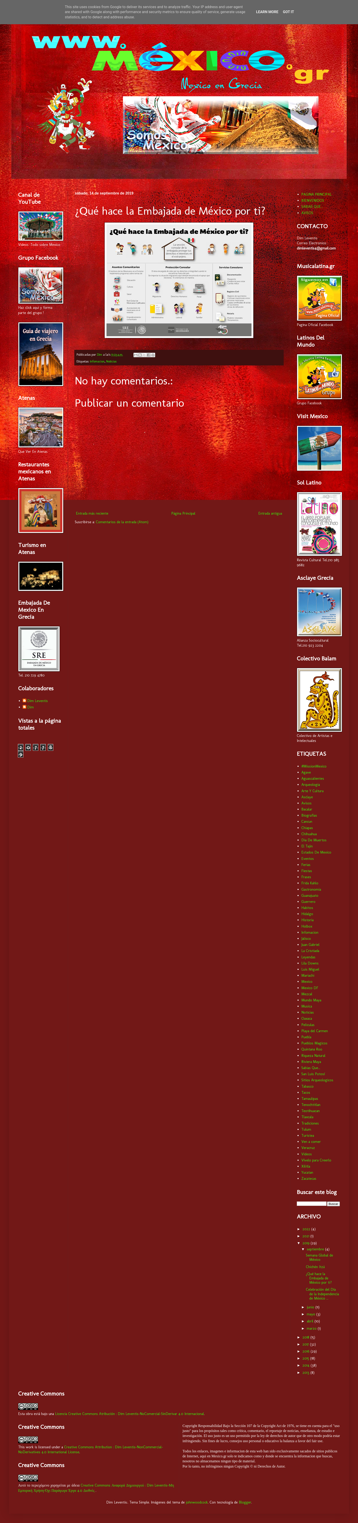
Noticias (111, 361)
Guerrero (308, 901)
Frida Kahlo (309, 883)
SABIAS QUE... (312, 206)
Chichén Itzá (315, 1267)
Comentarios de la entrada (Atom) (122, 522)
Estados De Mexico (316, 852)
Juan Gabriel (310, 945)
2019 (306, 1243)
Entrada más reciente (92, 513)
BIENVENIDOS (312, 200)
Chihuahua (309, 834)
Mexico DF (309, 988)
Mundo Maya (311, 1000)
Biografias (309, 815)
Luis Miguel (310, 969)
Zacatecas (308, 1178)
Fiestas (306, 871)
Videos (306, 1154)
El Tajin (307, 846)
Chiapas (307, 828)
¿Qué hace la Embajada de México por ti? (319, 1278)
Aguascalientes (312, 778)
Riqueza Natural (313, 1055)
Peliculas (307, 1025)
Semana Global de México (319, 1257)
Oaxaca (306, 1018)
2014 (306, 1365)
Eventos (307, 858)
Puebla (306, 1037)
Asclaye (307, 797)
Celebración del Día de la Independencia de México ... (322, 1293)
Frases (306, 877)
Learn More (267, 12)
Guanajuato (309, 895)
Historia (307, 920)
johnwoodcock (197, 1502)
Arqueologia (310, 784)
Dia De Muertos (314, 840)
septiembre (316, 1249)
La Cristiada (310, 951)
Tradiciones (310, 1123)
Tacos (305, 1092)
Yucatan (307, 1172)
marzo (312, 1328)
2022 (306, 1229)
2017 (306, 1344)
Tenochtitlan (310, 1105)
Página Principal (183, 513)
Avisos (306, 803)
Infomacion (97, 361)
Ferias (305, 865)
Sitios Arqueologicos (317, 1080)
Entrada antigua (270, 513)
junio (311, 1307)
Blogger (245, 1502)
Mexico (306, 981)
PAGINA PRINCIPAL (316, 194)
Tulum (306, 1129)
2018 (306, 1337)
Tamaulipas (309, 1098)
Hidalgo (307, 914)
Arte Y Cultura (312, 791)
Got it (288, 12)
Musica (306, 1006)
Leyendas (308, 957)
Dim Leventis (37, 701)
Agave (306, 772)
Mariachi (307, 975)
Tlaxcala (307, 1117)
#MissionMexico (314, 766)
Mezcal (306, 994)
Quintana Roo (311, 1049)
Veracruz (308, 1148)
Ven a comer (311, 1141)
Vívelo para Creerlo (316, 1160)
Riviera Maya (311, 1062)
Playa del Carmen (314, 1031)
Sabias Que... (310, 1068)
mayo (311, 1314)
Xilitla (305, 1166)
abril (310, 1321)
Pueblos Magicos (314, 1043)
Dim (30, 707)
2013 (306, 1372)
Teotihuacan (310, 1111)
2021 (306, 1236)
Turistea (307, 1135)
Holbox (306, 926)
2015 (306, 1358)
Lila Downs (310, 963)
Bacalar (306, 809)
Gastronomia (311, 889)
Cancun (306, 821)
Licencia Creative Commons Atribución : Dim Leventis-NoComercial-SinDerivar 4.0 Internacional (129, 1414)
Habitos (307, 908)
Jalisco (306, 938)
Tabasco (307, 1086)
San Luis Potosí (313, 1074)
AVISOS (307, 213)
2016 (306, 1351)
